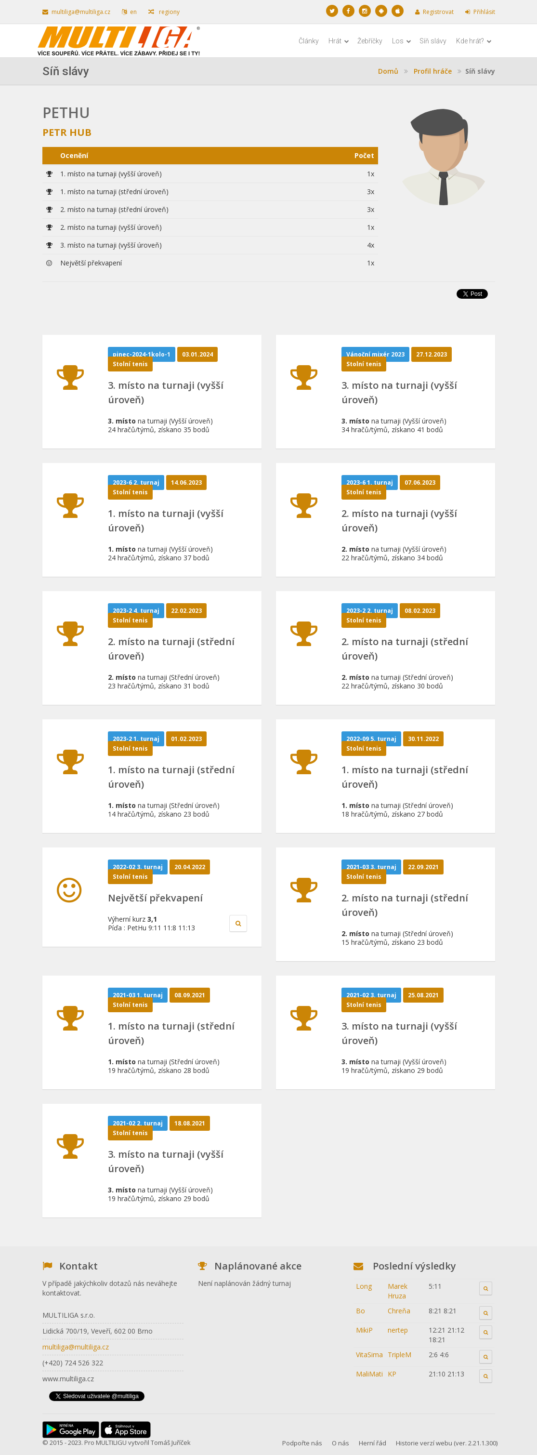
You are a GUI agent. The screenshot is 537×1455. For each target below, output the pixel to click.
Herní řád (372, 1443)
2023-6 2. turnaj (136, 482)
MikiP (364, 1330)
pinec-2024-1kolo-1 (141, 354)
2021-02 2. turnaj (138, 1123)
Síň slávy (432, 41)
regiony (164, 12)
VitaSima (369, 1354)
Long (364, 1286)
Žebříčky (369, 41)
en (129, 12)
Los (401, 41)
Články (309, 41)
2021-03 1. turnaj (138, 995)
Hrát (338, 41)
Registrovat (434, 12)
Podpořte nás (302, 1443)
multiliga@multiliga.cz (76, 12)
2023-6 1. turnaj (369, 482)
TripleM (399, 1354)
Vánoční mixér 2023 (375, 354)
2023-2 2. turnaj (369, 611)
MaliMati (369, 1373)
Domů (388, 71)
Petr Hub (67, 132)
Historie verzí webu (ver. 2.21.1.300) (447, 1443)
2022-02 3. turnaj (138, 867)
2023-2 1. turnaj (136, 739)
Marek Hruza (397, 1291)
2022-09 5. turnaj (371, 739)
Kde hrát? (474, 41)
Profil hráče (433, 71)
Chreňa (399, 1310)
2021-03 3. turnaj (371, 867)
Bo (360, 1310)
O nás (340, 1443)
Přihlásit (480, 12)
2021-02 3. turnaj (371, 995)
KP (392, 1373)
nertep (398, 1330)
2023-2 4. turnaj (136, 611)
